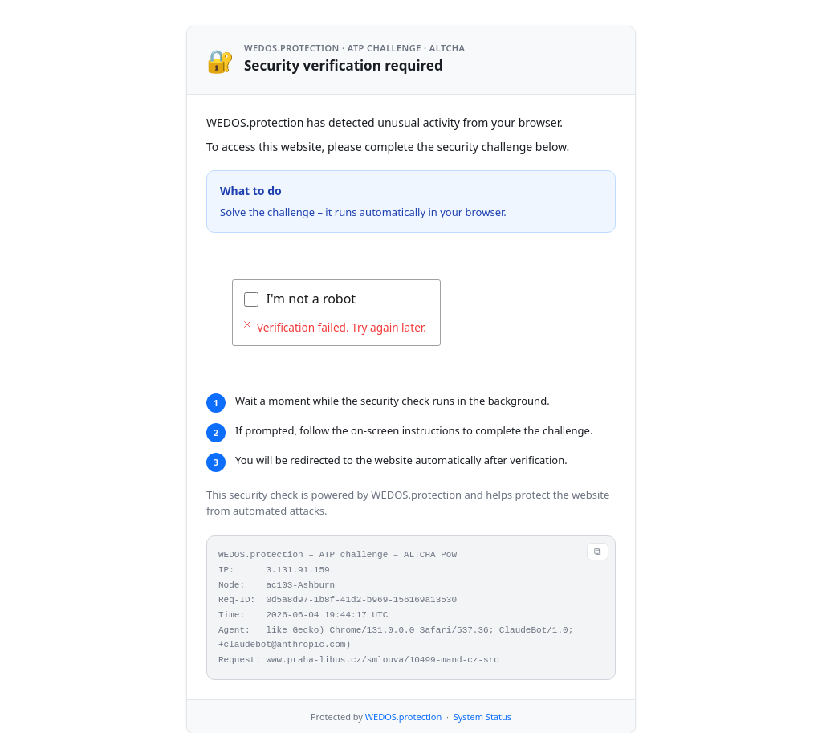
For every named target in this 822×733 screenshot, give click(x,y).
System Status (482, 717)
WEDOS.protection (403, 717)
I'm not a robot (311, 298)
